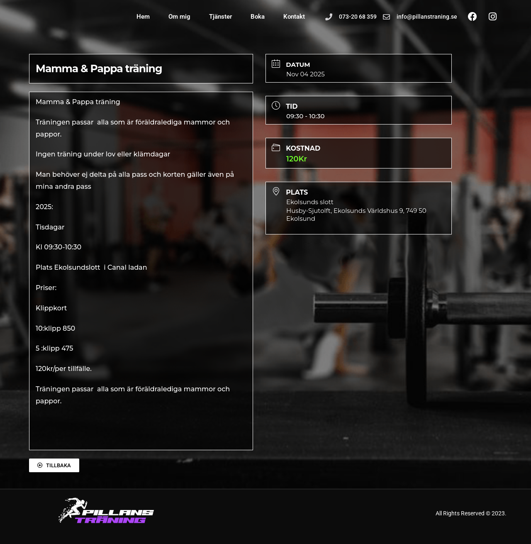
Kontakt (294, 16)
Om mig (179, 16)
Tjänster (220, 16)
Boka (258, 16)
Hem (143, 16)
